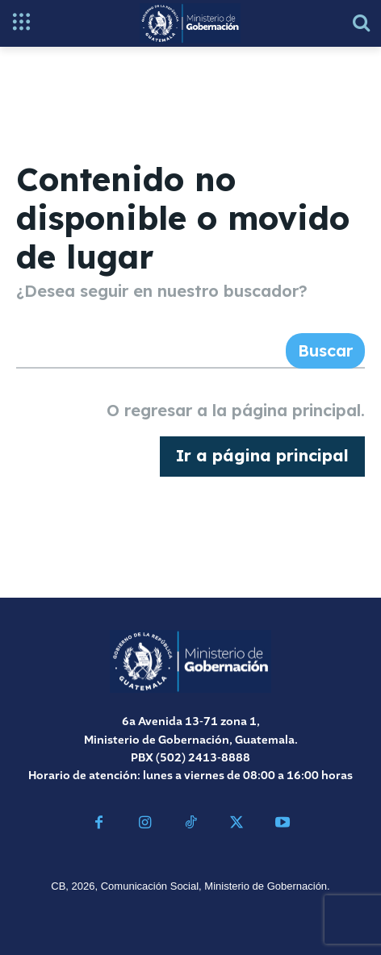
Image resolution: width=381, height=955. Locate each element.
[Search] (325, 351)
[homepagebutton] (262, 456)
